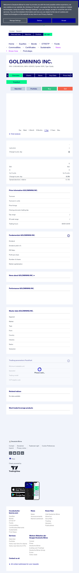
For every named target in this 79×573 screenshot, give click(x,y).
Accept (64, 20)
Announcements (36, 516)
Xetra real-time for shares (18, 544)
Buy (49, 89)
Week (25, 130)
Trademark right (34, 446)
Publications (49, 525)
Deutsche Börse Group (37, 552)
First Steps (13, 532)
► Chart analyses (15, 134)
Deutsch (19, 31)
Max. (58, 130)
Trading (48, 521)
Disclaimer (20, 446)
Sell (65, 89)
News (57, 47)
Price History (68, 75)
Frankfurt (16, 82)
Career (31, 543)
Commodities (14, 47)
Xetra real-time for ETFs (17, 546)
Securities (48, 519)
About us (48, 516)
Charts (28, 75)
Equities (22, 44)
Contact (11, 31)
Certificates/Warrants (16, 527)
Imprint (11, 448)
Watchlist (28, 34)
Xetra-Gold (33, 557)
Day (20, 130)
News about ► (22, 275)
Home (11, 44)
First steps (27, 51)
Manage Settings (15, 20)
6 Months (39, 130)
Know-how (13, 51)
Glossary (48, 523)
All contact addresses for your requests (24, 566)
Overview (15, 75)
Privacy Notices (56, 14)
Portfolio (38, 34)
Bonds (33, 44)
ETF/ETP (45, 44)
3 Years (52, 130)
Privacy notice (21, 448)
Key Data (53, 75)
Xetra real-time (16, 34)
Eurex (31, 554)
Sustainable (45, 47)
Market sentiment (37, 519)
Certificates (30, 47)
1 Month (31, 130)
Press (31, 545)
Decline (39, 20)
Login (46, 34)
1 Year (46, 130)
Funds (57, 44)
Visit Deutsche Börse (52, 514)
